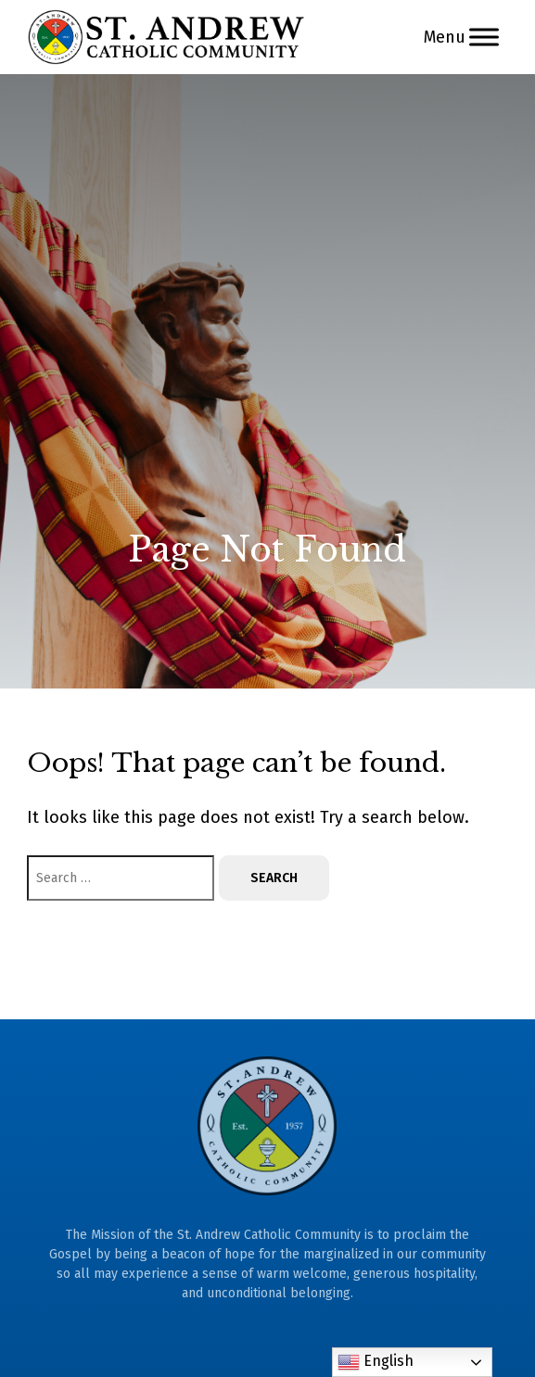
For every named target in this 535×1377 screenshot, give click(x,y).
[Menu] (484, 36)
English (376, 1362)
